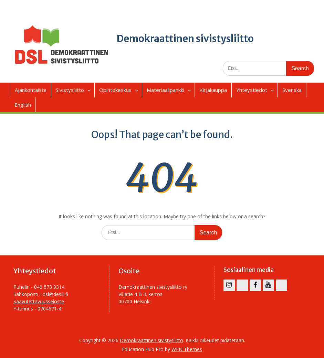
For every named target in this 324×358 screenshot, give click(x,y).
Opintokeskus (115, 89)
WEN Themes (186, 349)
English (22, 104)
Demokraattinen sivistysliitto (185, 38)
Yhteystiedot (251, 89)
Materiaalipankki (165, 89)
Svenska (292, 89)
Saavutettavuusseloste (38, 301)
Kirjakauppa (213, 89)
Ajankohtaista (30, 89)
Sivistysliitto (70, 89)
